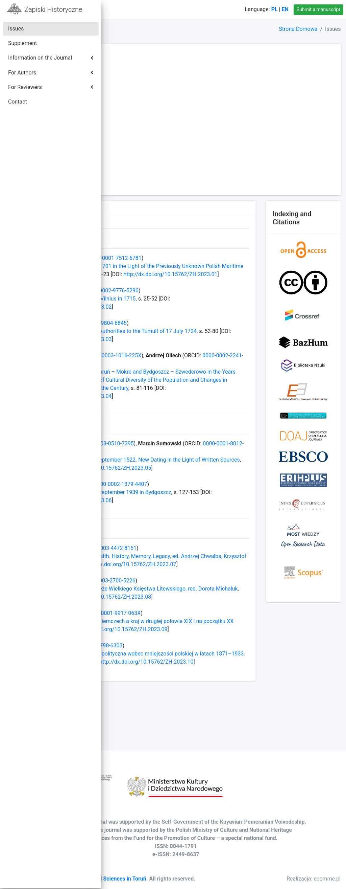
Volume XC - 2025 (135, 62)
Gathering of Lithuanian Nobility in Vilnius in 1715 (172, 307)
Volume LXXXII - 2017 (140, 127)
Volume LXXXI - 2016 (139, 135)
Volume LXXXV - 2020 (140, 103)
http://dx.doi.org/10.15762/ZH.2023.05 (160, 492)
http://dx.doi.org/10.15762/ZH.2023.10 (160, 718)
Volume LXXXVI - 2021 (141, 95)
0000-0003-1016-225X (210, 363)
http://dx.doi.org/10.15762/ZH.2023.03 (219, 347)
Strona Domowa (298, 29)
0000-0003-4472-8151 (205, 572)
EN (285, 9)
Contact (173, 9)
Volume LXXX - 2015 (138, 143)
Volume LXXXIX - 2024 (141, 70)
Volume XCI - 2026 (136, 54)
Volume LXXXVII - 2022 (141, 87)
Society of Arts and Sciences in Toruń (196, 871)
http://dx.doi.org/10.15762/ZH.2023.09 (160, 678)
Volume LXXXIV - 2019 (141, 111)
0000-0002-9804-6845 (195, 331)
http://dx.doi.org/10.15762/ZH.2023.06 (200, 524)
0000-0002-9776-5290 (207, 298)
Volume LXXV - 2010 (138, 184)
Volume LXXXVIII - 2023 (142, 78)
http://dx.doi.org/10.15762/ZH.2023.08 (160, 637)
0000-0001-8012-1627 (186, 468)
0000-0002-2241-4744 (176, 372)
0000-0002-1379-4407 (216, 508)
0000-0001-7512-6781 (210, 258)
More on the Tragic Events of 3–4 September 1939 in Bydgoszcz (190, 516)
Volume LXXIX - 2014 (139, 152)
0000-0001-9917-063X (209, 653)
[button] (112, 9)
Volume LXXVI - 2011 (139, 176)
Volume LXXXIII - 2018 (140, 119)
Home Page (139, 9)
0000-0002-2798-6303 (191, 694)
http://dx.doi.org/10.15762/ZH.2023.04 (160, 412)
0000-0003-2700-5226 (204, 613)
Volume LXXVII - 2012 (140, 168)
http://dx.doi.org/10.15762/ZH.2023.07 (160, 597)
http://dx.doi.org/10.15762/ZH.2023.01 (212, 282)
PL (274, 9)
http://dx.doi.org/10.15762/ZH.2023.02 (160, 315)
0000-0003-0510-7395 (202, 460)
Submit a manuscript (318, 9)
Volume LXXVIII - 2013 (140, 160)
